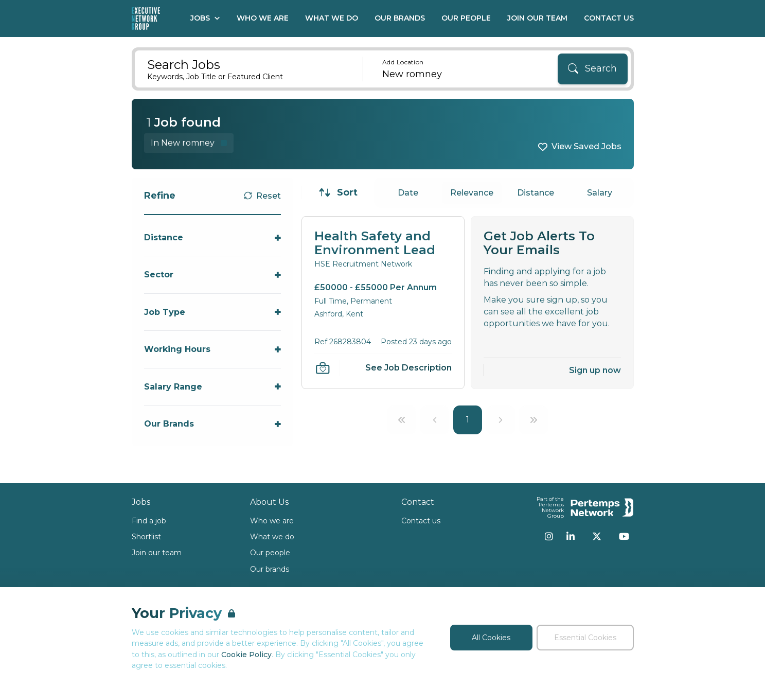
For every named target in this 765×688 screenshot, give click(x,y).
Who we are (272, 520)
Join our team (157, 552)
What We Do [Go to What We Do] (331, 18)
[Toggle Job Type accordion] (212, 312)
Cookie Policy (246, 654)
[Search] (593, 69)
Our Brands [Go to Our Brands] (400, 18)
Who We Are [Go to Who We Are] (263, 18)
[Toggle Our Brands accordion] (212, 423)
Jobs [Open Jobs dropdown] (205, 18)
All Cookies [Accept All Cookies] (491, 637)
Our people (270, 552)
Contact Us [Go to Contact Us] (609, 18)
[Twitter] (597, 536)
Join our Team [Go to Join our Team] (537, 18)
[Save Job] (322, 368)
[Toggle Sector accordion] (212, 274)
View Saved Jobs (586, 146)
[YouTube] (624, 536)
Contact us (420, 520)
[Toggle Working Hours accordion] (212, 349)
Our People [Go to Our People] (466, 18)
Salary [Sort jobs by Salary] (599, 193)
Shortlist (146, 536)
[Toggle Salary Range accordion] (212, 386)
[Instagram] (549, 536)
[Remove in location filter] (189, 142)
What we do (272, 536)
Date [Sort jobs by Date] (408, 193)
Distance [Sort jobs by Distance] (535, 193)
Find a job (149, 520)
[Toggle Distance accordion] (212, 237)
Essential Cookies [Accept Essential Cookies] (585, 637)
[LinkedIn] (570, 536)
